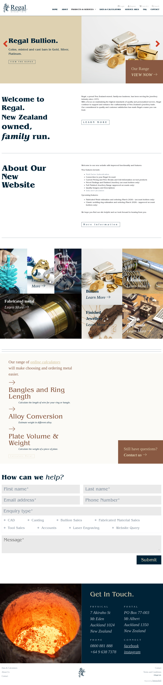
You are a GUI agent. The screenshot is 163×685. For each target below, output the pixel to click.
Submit (149, 559)
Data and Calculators (95, 191)
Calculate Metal (21, 456)
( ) (143, 6)
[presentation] (5, 42)
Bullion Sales (69, 520)
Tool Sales (14, 528)
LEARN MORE (95, 122)
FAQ (145, 9)
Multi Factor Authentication (97, 174)
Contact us (135, 455)
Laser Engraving (84, 528)
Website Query (126, 528)
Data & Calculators (110, 9)
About (65, 9)
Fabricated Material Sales (117, 520)
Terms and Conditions (152, 672)
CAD (9, 520)
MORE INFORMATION (23, 57)
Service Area (132, 9)
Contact (155, 9)
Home (55, 9)
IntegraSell (156, 681)
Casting (36, 520)
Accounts (46, 528)
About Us (6, 672)
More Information (100, 224)
